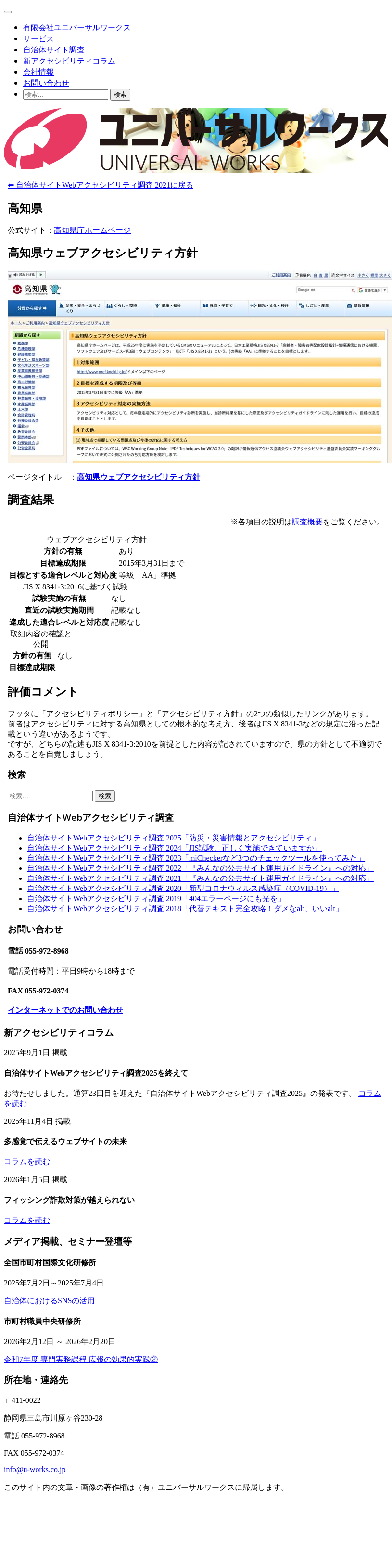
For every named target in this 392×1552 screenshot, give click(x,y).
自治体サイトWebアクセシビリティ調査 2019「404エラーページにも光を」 (156, 898)
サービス (38, 38)
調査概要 (307, 522)
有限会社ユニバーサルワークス (77, 27)
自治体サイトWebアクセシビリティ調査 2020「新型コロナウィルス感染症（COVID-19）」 (183, 888)
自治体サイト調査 (54, 49)
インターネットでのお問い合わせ (65, 1010)
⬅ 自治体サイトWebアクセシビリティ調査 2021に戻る (100, 185)
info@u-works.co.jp (35, 1469)
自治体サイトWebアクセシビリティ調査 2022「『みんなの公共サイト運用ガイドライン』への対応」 (200, 868)
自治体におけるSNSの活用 (49, 1301)
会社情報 (38, 71)
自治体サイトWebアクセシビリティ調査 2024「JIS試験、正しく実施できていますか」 (174, 848)
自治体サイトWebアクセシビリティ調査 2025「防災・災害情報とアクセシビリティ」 (173, 838)
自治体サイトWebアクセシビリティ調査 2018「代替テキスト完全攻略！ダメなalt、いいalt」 (185, 908)
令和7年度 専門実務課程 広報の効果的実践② (81, 1359)
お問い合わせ (46, 82)
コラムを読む (27, 1162)
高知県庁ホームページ (92, 230)
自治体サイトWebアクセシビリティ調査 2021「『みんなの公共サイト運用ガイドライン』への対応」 (200, 878)
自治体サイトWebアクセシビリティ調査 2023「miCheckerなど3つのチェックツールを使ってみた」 (196, 858)
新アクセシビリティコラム (69, 60)
